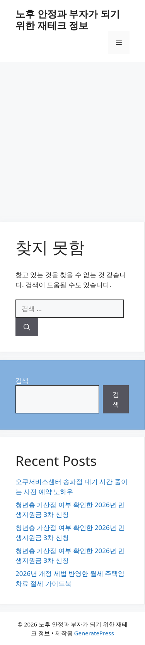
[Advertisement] (72, 138)
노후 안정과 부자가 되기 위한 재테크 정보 (67, 19)
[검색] (26, 327)
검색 (22, 380)
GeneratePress (94, 633)
